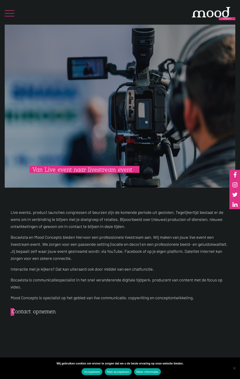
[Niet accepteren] (234, 368)
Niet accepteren (118, 372)
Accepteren (92, 372)
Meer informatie (147, 372)
